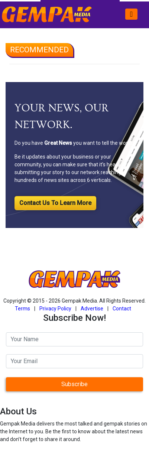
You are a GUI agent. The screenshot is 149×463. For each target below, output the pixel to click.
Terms (22, 309)
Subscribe (74, 384)
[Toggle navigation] (131, 14)
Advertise (92, 309)
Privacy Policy (55, 309)
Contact (122, 309)
